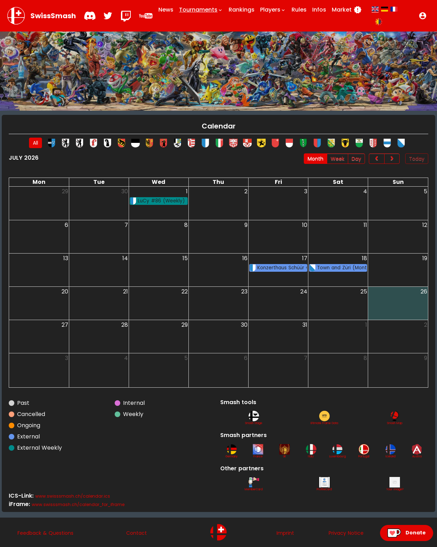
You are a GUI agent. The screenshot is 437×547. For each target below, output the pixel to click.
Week (337, 158)
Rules (299, 10)
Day (356, 158)
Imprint (285, 532)
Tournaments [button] (201, 10)
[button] (423, 16)
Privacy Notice (346, 532)
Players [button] (273, 10)
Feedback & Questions (45, 532)
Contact (136, 532)
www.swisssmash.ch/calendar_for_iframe (78, 504)
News (165, 10)
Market (347, 10)
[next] (392, 158)
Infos (319, 10)
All (35, 142)
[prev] (376, 158)
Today (416, 158)
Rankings (242, 10)
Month (315, 158)
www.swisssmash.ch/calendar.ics (72, 496)
